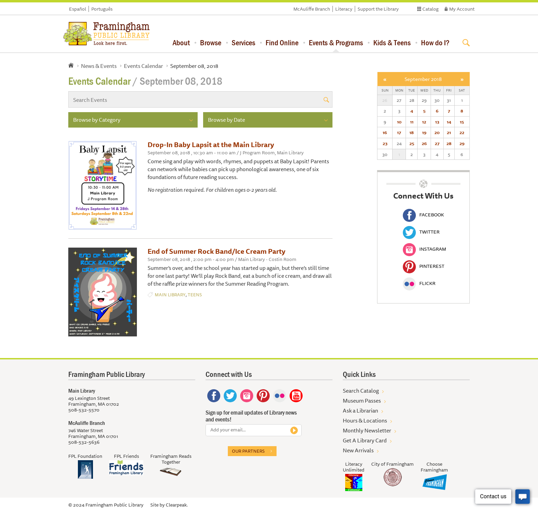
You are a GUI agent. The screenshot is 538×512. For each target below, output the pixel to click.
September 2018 (423, 79)
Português (102, 9)
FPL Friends (126, 456)
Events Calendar (143, 65)
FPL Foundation (85, 456)
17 (399, 132)
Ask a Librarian (360, 410)
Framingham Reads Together (170, 459)
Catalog (430, 9)
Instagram (424, 249)
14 (449, 121)
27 (437, 143)
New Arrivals (358, 450)
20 (437, 132)
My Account (462, 9)
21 (449, 132)
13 (437, 121)
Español (77, 9)
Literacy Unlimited (353, 467)
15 (462, 121)
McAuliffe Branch (311, 9)
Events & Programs (336, 42)
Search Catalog (361, 391)
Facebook (423, 214)
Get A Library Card (365, 440)
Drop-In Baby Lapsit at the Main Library (211, 144)
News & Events (99, 65)
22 (461, 132)
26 (424, 143)
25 (411, 143)
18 (411, 132)
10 (399, 121)
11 (411, 121)
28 (449, 143)
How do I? (435, 42)
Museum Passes (362, 400)
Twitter (421, 232)
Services (243, 42)
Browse (210, 42)
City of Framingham (392, 464)
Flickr (419, 283)
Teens (195, 294)
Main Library (170, 294)
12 (424, 121)
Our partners (248, 451)
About (181, 42)
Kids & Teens (392, 42)
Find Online (282, 42)
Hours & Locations (365, 420)
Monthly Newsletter (367, 430)
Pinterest (423, 266)
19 (424, 132)
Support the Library (378, 9)
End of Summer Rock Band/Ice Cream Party (216, 251)
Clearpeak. (177, 505)
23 (385, 143)
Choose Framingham (434, 467)
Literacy (343, 9)
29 (462, 143)
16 (385, 132)
